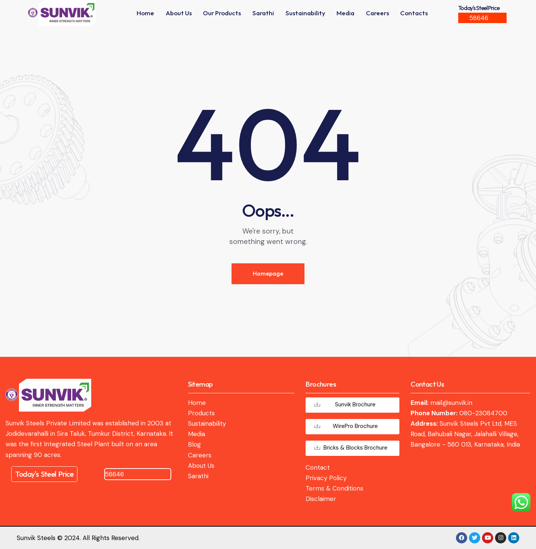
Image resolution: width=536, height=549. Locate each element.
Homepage (268, 273)
